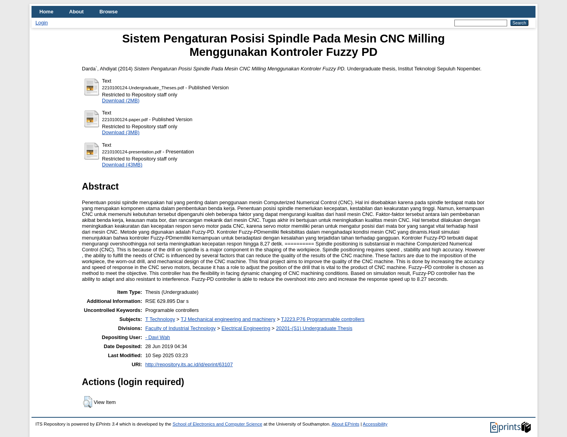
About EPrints (345, 424)
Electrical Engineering (246, 328)
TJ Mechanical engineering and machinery (228, 319)
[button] (87, 402)
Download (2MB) (120, 100)
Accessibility (375, 424)
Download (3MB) (120, 132)
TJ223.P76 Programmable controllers (323, 319)
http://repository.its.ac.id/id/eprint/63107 (189, 364)
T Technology (160, 319)
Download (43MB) (122, 165)
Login (41, 23)
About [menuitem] (76, 12)
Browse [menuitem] (109, 12)
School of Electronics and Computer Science (217, 424)
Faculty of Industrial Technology (180, 328)
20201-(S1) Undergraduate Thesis (314, 328)
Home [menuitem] (46, 12)
